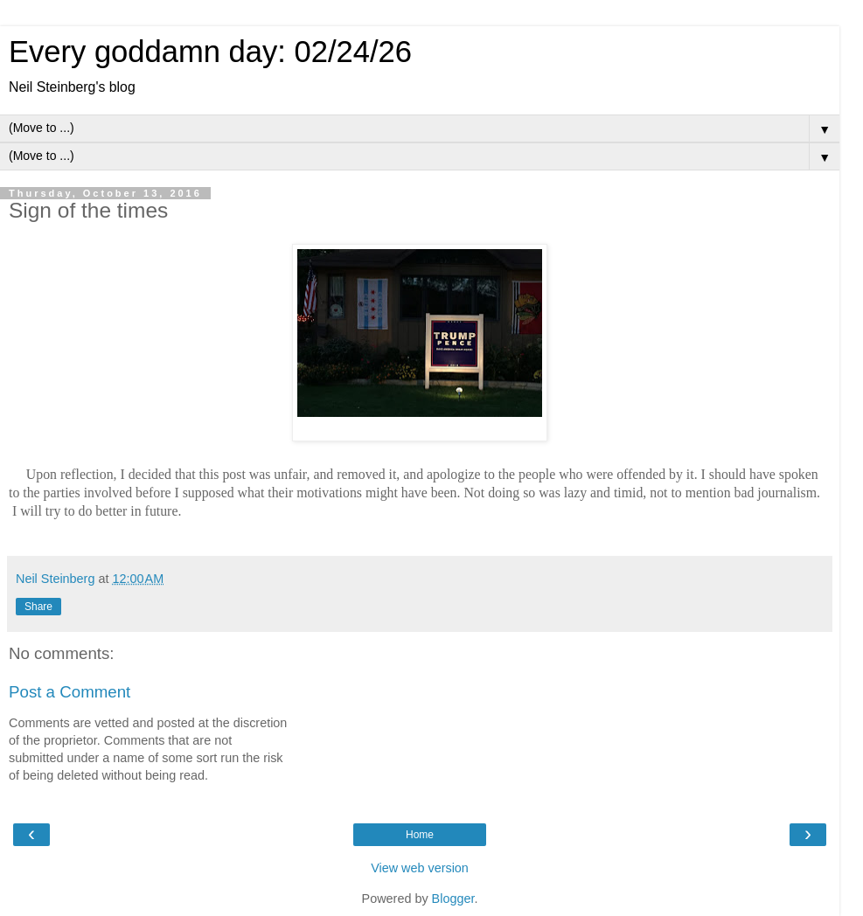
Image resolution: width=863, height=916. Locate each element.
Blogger (453, 899)
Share (38, 606)
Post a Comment (69, 692)
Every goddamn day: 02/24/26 (210, 51)
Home (420, 835)
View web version (420, 868)
